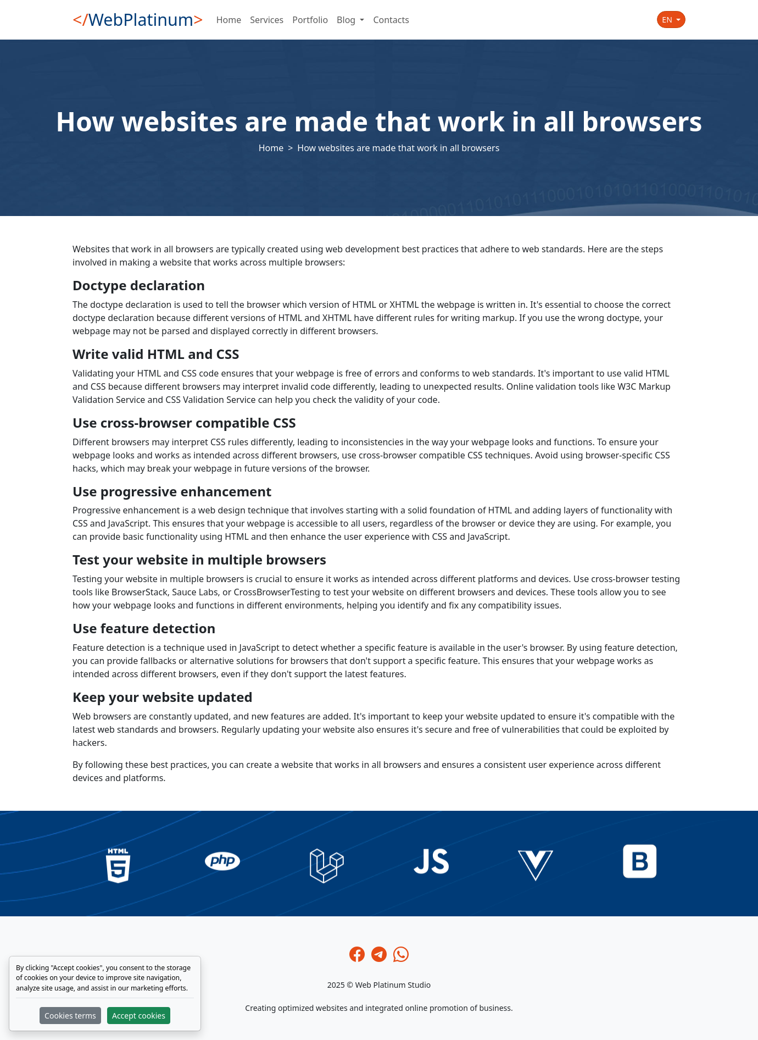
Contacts (391, 20)
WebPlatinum (138, 19)
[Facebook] (357, 954)
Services (266, 20)
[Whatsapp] (401, 954)
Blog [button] (347, 20)
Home (229, 20)
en (668, 19)
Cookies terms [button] (70, 1015)
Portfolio (310, 20)
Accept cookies (138, 1015)
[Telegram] (379, 954)
